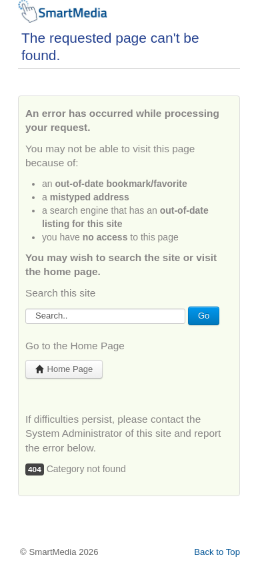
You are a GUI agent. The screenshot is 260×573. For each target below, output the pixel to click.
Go (203, 316)
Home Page (64, 369)
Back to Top (217, 552)
